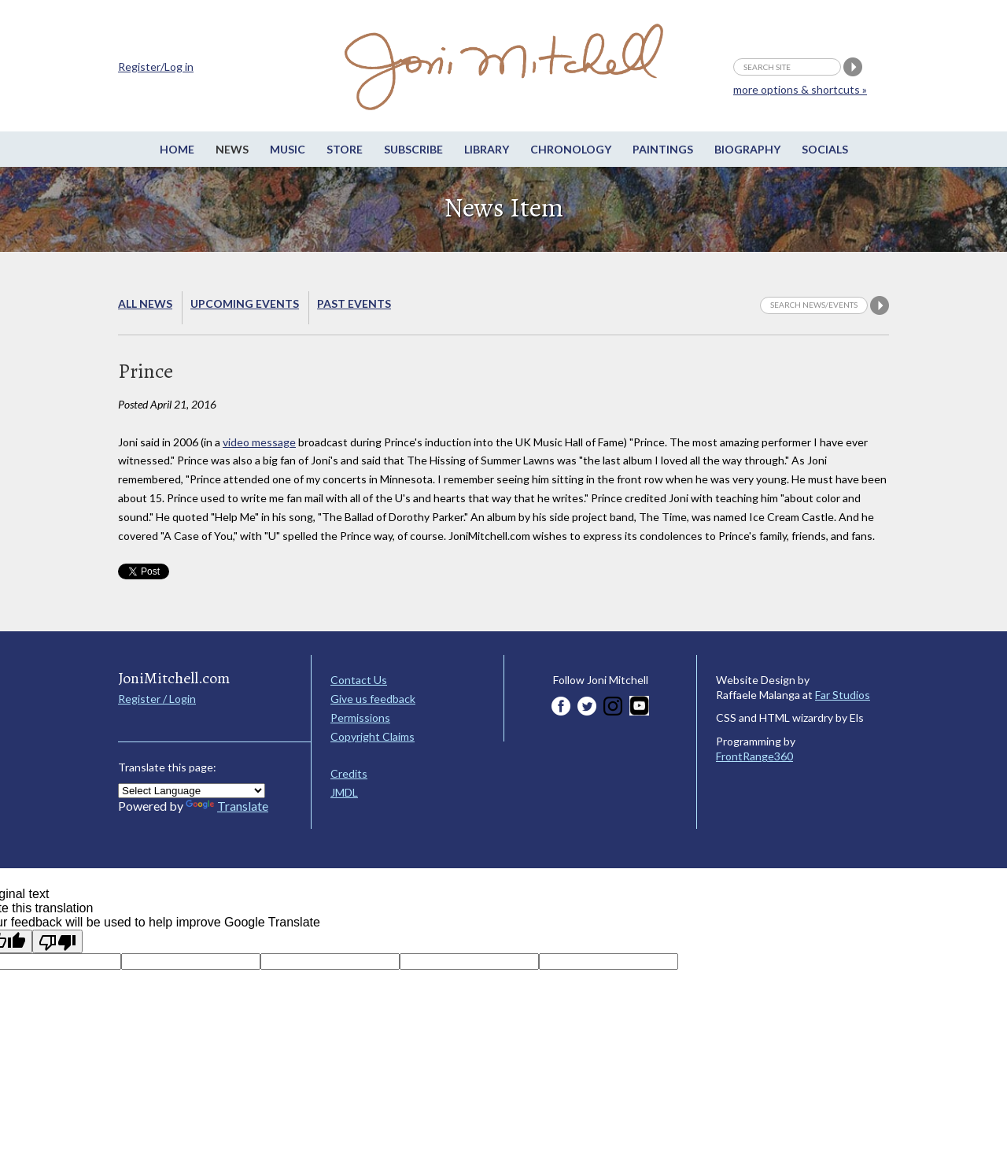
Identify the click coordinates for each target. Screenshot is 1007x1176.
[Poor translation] (57, 941)
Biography (747, 149)
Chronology (570, 149)
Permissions (360, 717)
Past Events (354, 303)
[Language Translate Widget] (191, 790)
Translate (227, 805)
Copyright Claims (372, 736)
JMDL (344, 792)
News (232, 149)
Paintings (663, 149)
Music (287, 149)
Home (177, 149)
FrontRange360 (754, 756)
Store (344, 149)
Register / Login (157, 698)
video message (259, 442)
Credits (348, 773)
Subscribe (413, 149)
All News (145, 303)
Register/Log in (156, 66)
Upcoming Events (244, 303)
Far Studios (842, 694)
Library (486, 149)
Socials (825, 149)
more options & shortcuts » (800, 89)
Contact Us (358, 679)
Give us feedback (372, 698)
